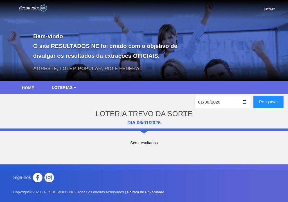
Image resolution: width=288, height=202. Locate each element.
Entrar (269, 9)
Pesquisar (268, 101)
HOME (28, 88)
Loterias (64, 87)
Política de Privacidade (145, 192)
